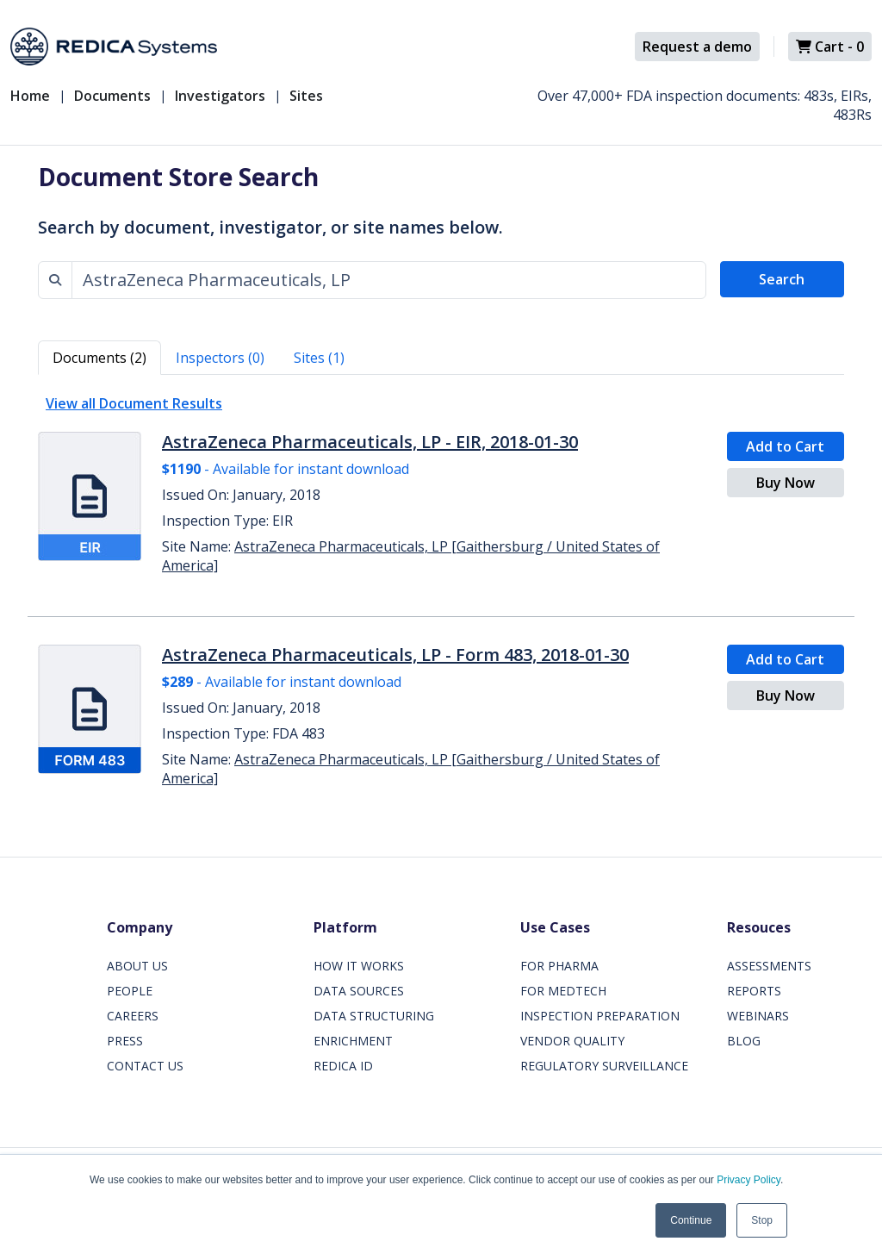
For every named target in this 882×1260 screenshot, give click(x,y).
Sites (306, 95)
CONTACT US (145, 1065)
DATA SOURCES (359, 990)
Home (30, 95)
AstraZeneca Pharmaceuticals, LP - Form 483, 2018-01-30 (395, 654)
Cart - (830, 46)
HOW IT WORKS (359, 965)
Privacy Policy (748, 1180)
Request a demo (697, 46)
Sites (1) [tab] (319, 357)
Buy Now (785, 482)
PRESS (125, 1040)
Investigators (220, 95)
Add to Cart (785, 446)
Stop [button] (762, 1220)
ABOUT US (137, 965)
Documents (112, 95)
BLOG (744, 1040)
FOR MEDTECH (563, 990)
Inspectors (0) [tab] (220, 357)
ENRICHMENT (353, 1040)
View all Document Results (134, 403)
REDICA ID (343, 1065)
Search (781, 279)
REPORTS (754, 990)
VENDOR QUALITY (572, 1040)
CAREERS (132, 1015)
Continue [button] (690, 1220)
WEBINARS (758, 1015)
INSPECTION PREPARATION (600, 1015)
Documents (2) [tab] (99, 357)
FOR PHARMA (559, 965)
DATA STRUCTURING (374, 1015)
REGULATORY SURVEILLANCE (604, 1065)
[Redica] (113, 46)
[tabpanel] (441, 595)
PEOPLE (129, 990)
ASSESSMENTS (769, 965)
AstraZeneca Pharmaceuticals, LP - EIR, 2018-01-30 (370, 441)
